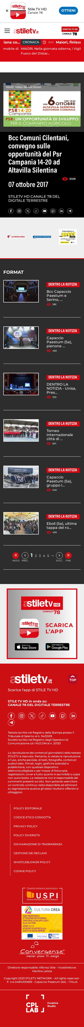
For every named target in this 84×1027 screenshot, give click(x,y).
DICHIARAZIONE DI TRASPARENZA (38, 844)
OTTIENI (68, 10)
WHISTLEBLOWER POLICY (32, 862)
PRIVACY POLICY (26, 826)
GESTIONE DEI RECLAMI (30, 853)
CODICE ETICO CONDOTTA (32, 817)
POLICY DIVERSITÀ (27, 835)
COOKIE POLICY (25, 871)
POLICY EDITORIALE (28, 808)
